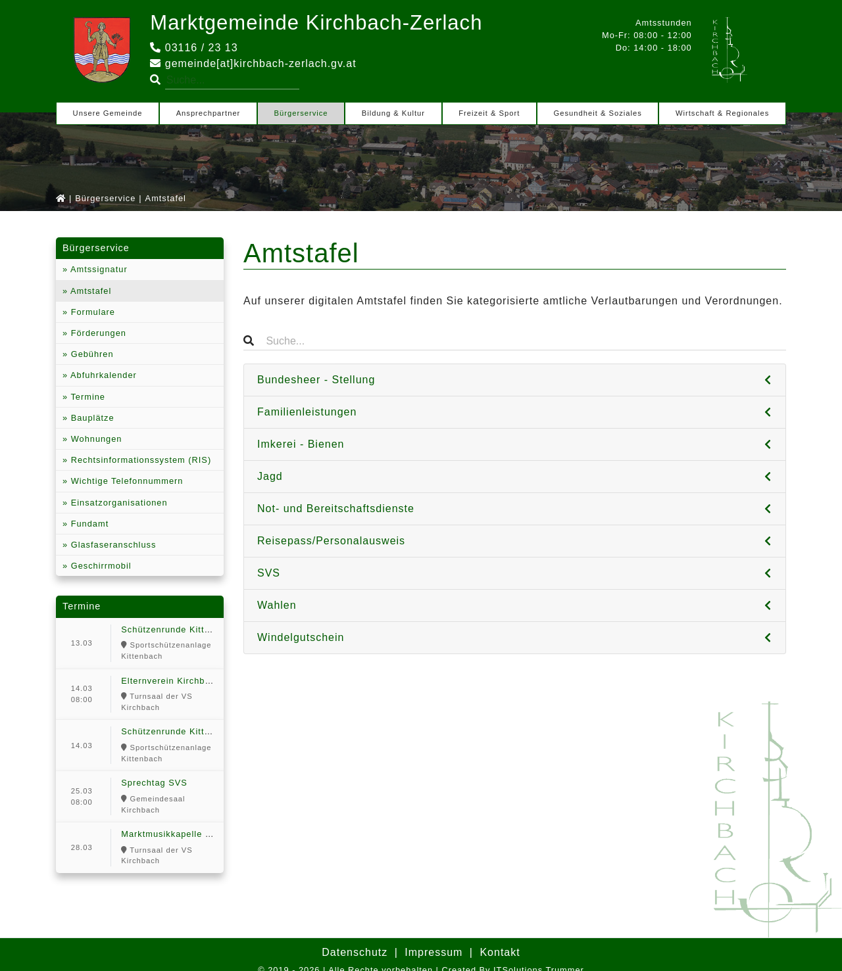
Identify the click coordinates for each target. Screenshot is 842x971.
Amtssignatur (98, 269)
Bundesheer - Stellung (316, 379)
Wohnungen (95, 439)
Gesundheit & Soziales (598, 113)
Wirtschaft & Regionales (722, 113)
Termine (86, 397)
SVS (268, 573)
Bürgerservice (301, 113)
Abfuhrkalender (102, 375)
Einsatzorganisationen (117, 503)
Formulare (91, 312)
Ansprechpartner (208, 113)
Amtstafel (89, 291)
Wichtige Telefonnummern (125, 481)
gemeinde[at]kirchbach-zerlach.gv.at (253, 63)
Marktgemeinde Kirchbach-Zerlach (321, 22)
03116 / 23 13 (193, 47)
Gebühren (90, 354)
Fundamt (88, 524)
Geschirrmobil (100, 566)
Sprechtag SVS (154, 783)
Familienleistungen (307, 411)
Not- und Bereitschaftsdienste (335, 508)
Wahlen (277, 605)
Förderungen (97, 333)
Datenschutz (354, 952)
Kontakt (500, 952)
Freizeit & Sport (489, 113)
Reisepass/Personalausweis (331, 540)
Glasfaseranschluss (112, 545)
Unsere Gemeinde (108, 113)
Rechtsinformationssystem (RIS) (139, 460)
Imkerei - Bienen (301, 444)
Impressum (433, 952)
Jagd (270, 476)
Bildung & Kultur (393, 113)
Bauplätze (91, 418)
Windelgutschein (300, 637)
